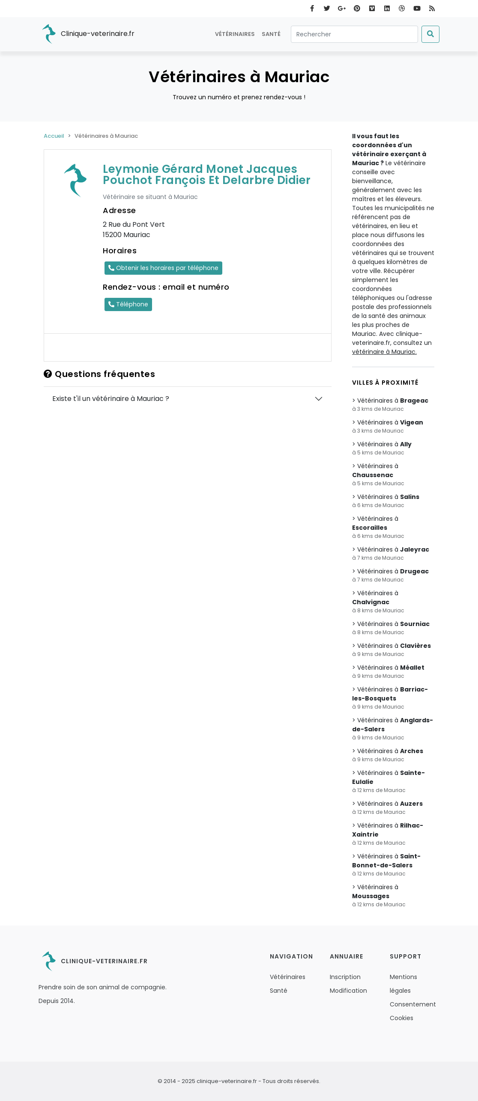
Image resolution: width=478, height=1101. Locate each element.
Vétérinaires (235, 34)
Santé (271, 34)
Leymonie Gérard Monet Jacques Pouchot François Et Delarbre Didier (207, 174)
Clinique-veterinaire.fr (86, 34)
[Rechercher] (354, 34)
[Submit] (430, 34)
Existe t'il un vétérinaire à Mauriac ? (110, 399)
